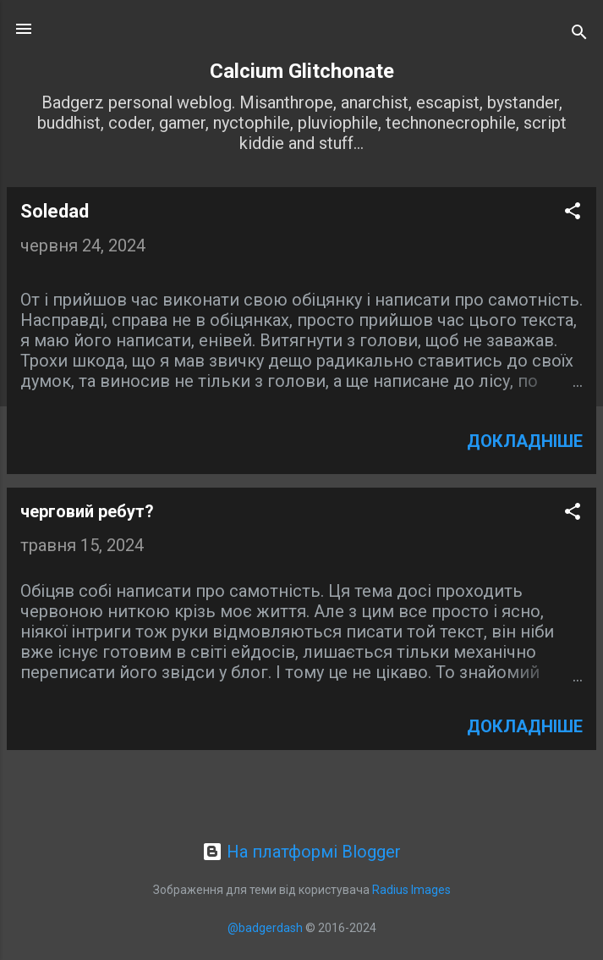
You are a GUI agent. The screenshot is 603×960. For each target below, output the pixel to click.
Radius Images (411, 890)
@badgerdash (265, 928)
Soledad (54, 211)
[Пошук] (579, 34)
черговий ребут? (87, 511)
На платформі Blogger (301, 851)
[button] (572, 213)
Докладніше (525, 441)
